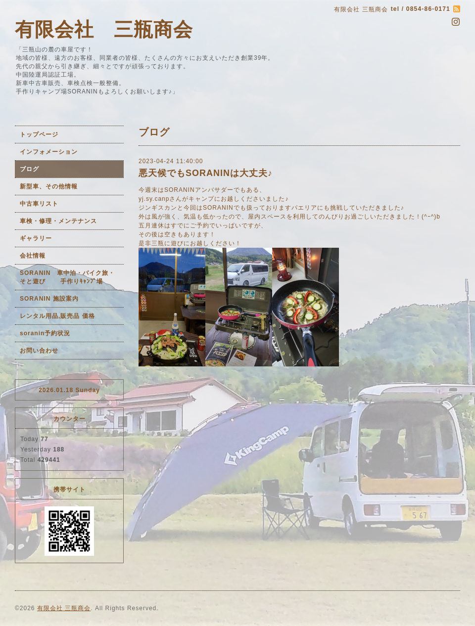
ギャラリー (36, 238)
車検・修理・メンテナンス (58, 221)
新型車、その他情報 (49, 186)
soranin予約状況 (45, 333)
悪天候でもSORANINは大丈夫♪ (206, 173)
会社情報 (33, 255)
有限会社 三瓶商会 (104, 29)
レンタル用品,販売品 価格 (57, 316)
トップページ (39, 134)
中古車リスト (39, 203)
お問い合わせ (39, 350)
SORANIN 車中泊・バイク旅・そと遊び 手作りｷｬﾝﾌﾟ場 (67, 277)
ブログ (29, 169)
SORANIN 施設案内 (49, 298)
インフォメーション (49, 151)
